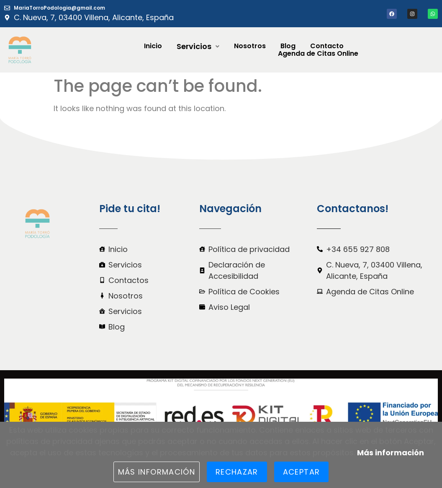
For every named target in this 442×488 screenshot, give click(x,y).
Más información (390, 452)
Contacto (327, 46)
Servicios (198, 46)
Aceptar (301, 472)
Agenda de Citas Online (318, 53)
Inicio (153, 46)
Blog (288, 46)
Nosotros (250, 46)
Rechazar (237, 472)
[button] (198, 46)
